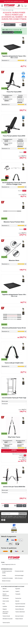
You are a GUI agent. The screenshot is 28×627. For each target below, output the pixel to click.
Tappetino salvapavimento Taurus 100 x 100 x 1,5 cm (14, 56)
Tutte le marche (6, 622)
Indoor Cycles (6, 601)
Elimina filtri (18, 32)
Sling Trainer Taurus (14, 437)
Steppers (5, 609)
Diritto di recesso (19, 578)
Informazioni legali (19, 575)
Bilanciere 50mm (14, 260)
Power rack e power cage (8, 10)
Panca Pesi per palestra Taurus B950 (14, 136)
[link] (2, 520)
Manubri (17, 601)
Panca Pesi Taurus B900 (14, 92)
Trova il (8, 564)
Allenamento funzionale (5, 612)
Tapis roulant (6, 591)
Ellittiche (4, 588)
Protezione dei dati (19, 571)
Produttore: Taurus (8, 32)
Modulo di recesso (6, 581)
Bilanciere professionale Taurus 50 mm (14, 328)
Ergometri (17, 588)
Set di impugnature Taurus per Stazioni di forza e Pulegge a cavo (14, 183)
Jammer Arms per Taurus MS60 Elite (14, 486)
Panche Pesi (18, 598)
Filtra (24, 24)
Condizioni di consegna (7, 578)
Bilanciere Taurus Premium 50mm (14, 222)
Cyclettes (5, 606)
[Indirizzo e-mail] (10, 513)
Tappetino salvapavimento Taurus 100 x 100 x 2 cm (14, 295)
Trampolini (17, 594)
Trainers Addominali (20, 611)
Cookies (4, 575)
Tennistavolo (6, 598)
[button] (24, 505)
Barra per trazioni (19, 616)
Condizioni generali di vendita (7, 572)
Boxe (4, 603)
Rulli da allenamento (20, 606)
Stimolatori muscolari (7, 618)
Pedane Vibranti (19, 618)
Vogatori (17, 591)
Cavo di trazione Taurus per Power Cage (14, 398)
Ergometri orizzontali (20, 603)
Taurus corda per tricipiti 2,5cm (14, 363)
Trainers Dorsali (6, 616)
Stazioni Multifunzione (6, 594)
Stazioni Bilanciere (19, 609)
